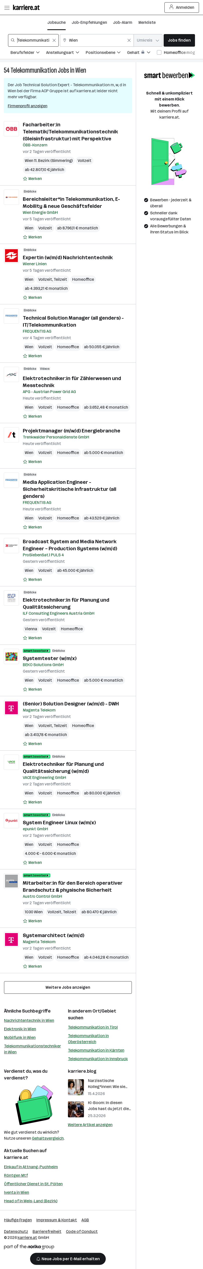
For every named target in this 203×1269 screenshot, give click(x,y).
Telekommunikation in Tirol (93, 1027)
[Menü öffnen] (7, 7)
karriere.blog (82, 1071)
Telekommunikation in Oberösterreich (88, 1038)
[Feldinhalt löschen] (54, 40)
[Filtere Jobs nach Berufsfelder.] (28, 53)
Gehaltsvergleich (48, 1138)
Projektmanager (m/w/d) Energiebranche (71, 431)
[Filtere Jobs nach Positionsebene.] (106, 53)
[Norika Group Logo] (29, 1247)
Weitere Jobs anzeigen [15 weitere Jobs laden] (68, 987)
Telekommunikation (34, 70)
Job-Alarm (122, 22)
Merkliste (147, 22)
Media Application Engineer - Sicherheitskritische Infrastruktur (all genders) (69, 489)
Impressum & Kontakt (56, 1220)
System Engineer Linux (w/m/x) (59, 823)
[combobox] (33, 40)
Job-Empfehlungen (89, 22)
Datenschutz (16, 1231)
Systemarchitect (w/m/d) (53, 935)
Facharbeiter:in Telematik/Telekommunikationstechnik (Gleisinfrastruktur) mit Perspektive (70, 132)
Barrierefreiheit (47, 1231)
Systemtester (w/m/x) (49, 658)
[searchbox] (33, 40)
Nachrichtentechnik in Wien (29, 1020)
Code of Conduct (82, 1231)
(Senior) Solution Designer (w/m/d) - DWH (71, 704)
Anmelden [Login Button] (181, 8)
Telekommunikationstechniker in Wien (32, 1049)
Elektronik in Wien (20, 1029)
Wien (80, 70)
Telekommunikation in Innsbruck (98, 1058)
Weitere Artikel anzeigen (90, 1124)
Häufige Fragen (18, 1220)
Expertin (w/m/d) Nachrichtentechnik (68, 257)
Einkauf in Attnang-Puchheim (31, 1166)
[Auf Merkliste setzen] (32, 179)
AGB (85, 1220)
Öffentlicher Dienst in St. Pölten (33, 1184)
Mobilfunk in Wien (20, 1037)
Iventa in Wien (16, 1192)
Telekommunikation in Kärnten (96, 1050)
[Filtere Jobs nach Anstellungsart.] (66, 53)
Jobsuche (56, 22)
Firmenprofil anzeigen (27, 106)
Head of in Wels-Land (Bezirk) (30, 1201)
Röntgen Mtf (16, 1175)
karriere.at (16, 1157)
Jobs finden (179, 40)
